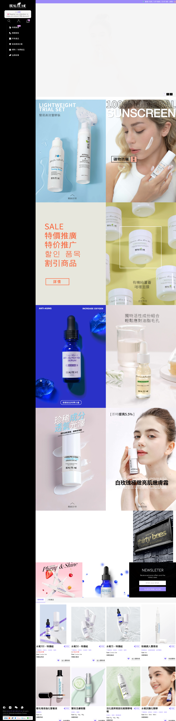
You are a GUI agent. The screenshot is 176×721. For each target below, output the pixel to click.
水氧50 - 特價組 (79, 646)
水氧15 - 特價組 (114, 646)
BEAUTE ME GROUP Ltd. (14, 711)
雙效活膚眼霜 (78, 708)
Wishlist (58, 660)
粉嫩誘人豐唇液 (149, 646)
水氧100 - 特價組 (45, 646)
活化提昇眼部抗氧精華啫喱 (119, 710)
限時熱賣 (40, 600)
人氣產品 (51, 600)
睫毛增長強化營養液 (46, 708)
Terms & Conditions (15, 713)
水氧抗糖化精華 (149, 708)
